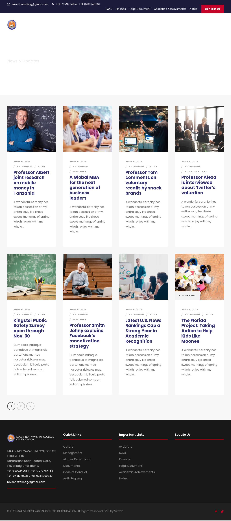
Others (68, 447)
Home (89, 22)
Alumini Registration (77, 460)
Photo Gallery (157, 22)
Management (72, 453)
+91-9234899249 (41, 476)
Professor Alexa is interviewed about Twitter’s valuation (198, 185)
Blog (41, 166)
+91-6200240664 (90, 4)
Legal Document (140, 9)
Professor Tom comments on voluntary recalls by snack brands (143, 182)
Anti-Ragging (72, 479)
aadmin (26, 166)
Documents (71, 466)
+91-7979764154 (66, 4)
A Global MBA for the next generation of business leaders (84, 187)
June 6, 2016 (22, 161)
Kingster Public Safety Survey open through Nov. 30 (30, 328)
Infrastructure (214, 22)
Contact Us (212, 9)
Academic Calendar (133, 22)
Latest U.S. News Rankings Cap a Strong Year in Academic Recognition (143, 331)
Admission (101, 22)
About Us (197, 22)
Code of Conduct (75, 473)
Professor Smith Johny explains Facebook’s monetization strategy (87, 336)
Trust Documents (178, 22)
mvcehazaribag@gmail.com (30, 4)
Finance (121, 9)
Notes (193, 9)
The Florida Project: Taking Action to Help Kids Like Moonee (198, 331)
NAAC (109, 9)
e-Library (125, 447)
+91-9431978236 (18, 476)
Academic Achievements (170, 9)
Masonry (79, 171)
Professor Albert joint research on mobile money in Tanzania (31, 182)
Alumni (114, 22)
